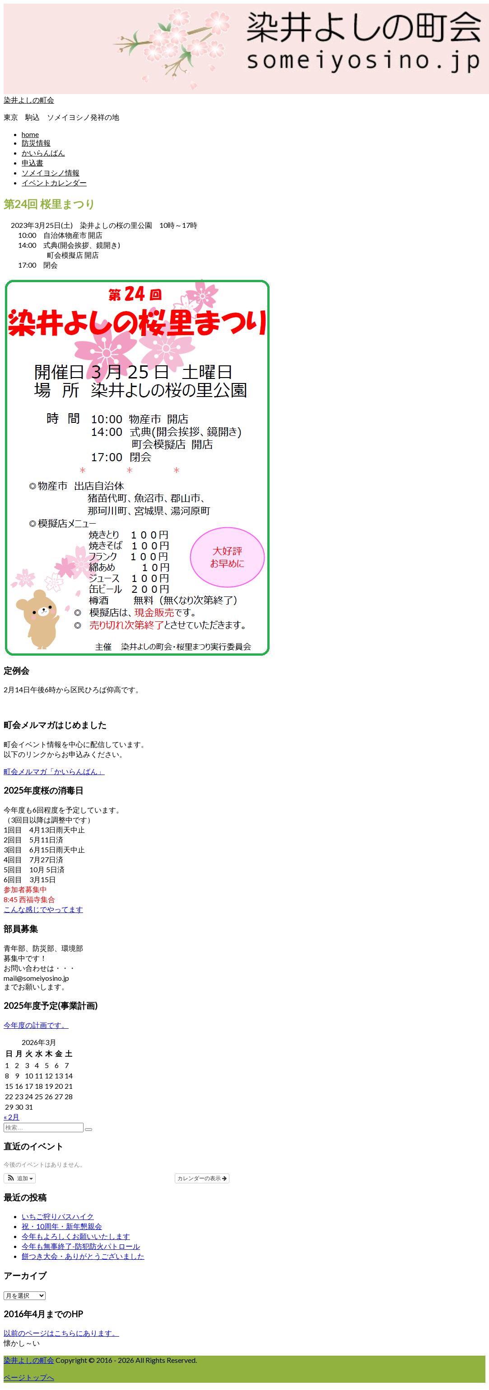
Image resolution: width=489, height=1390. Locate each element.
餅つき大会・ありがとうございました (83, 1256)
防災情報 (36, 142)
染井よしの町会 (29, 99)
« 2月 (11, 1116)
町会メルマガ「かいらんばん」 (54, 771)
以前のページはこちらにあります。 (61, 1333)
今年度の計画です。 (36, 1025)
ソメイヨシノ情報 (50, 172)
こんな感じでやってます (43, 909)
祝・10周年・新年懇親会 (62, 1226)
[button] (19, 1178)
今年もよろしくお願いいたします (76, 1236)
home (30, 134)
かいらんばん (43, 152)
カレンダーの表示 (202, 1178)
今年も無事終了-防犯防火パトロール (81, 1246)
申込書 (32, 162)
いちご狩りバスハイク (58, 1216)
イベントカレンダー (54, 182)
